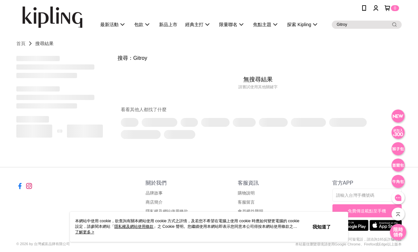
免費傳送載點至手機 (367, 211)
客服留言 (246, 202)
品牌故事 (154, 193)
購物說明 (246, 193)
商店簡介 (154, 202)
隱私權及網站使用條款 (133, 226)
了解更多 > (84, 232)
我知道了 (322, 226)
